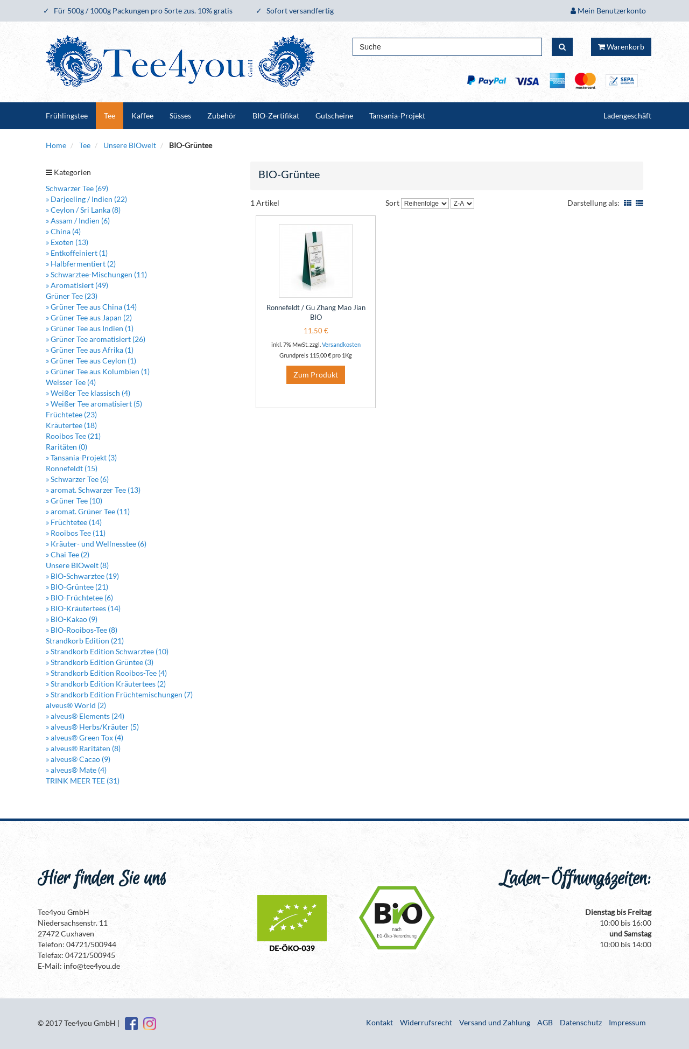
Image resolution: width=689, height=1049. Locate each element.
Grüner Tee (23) (71, 295)
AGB (545, 1022)
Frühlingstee (67, 115)
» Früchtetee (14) (74, 522)
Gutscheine (334, 115)
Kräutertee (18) (71, 425)
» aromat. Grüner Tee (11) (88, 511)
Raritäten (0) (66, 446)
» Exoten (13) (67, 242)
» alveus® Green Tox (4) (84, 737)
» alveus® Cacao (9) (78, 759)
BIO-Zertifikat (275, 115)
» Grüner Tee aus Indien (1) (89, 328)
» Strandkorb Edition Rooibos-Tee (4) (106, 672)
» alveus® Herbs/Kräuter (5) (92, 726)
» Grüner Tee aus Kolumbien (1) (98, 371)
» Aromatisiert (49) (77, 285)
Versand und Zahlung (494, 1022)
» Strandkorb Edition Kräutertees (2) (106, 683)
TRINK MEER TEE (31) (82, 780)
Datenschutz (581, 1022)
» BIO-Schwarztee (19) (82, 576)
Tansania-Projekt (397, 115)
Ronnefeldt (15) (71, 468)
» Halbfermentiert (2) (81, 263)
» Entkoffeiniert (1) (77, 252)
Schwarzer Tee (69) (77, 188)
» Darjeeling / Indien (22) (86, 199)
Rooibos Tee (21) (73, 435)
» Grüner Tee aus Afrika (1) (89, 349)
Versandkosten (341, 344)
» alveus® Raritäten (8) (83, 748)
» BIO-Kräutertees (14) (83, 608)
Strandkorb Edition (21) (85, 640)
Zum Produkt (315, 374)
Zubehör (221, 115)
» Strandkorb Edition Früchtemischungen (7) (119, 694)
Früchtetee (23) (71, 414)
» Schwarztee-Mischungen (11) (96, 274)
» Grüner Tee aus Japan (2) (89, 317)
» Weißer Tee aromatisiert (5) (94, 403)
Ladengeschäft (627, 115)
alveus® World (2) (76, 705)
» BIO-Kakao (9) (71, 619)
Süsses (180, 115)
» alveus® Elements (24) (85, 716)
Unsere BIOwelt (129, 145)
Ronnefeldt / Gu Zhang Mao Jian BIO (315, 312)
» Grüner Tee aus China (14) (91, 306)
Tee (109, 115)
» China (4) (63, 231)
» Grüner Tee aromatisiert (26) (95, 339)
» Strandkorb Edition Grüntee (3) (99, 662)
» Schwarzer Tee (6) (77, 479)
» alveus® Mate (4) (76, 769)
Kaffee (142, 115)
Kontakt (379, 1022)
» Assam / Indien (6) (78, 220)
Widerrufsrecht (426, 1022)
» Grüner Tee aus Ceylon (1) (91, 360)
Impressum (627, 1022)
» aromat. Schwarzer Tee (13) (93, 489)
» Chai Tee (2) (67, 554)
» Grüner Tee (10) (74, 500)
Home (56, 145)
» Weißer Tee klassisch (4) (88, 392)
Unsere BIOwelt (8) (77, 565)
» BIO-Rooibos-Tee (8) (81, 629)
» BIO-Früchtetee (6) (79, 597)
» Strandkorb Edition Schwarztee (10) (107, 651)
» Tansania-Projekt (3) (81, 457)
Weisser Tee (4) (71, 382)
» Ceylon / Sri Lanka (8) (83, 209)
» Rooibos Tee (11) (76, 532)
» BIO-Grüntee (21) (77, 586)
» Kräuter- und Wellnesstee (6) (96, 543)
